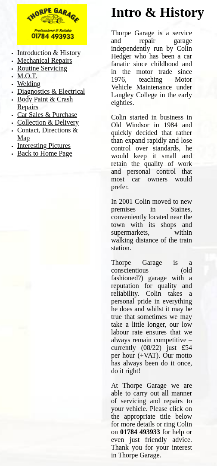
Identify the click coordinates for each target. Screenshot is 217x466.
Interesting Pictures (44, 145)
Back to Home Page (44, 153)
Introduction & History (49, 52)
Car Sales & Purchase (47, 114)
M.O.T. (27, 76)
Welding (28, 83)
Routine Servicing (42, 68)
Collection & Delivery (48, 122)
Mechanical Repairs (44, 60)
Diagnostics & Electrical (51, 91)
